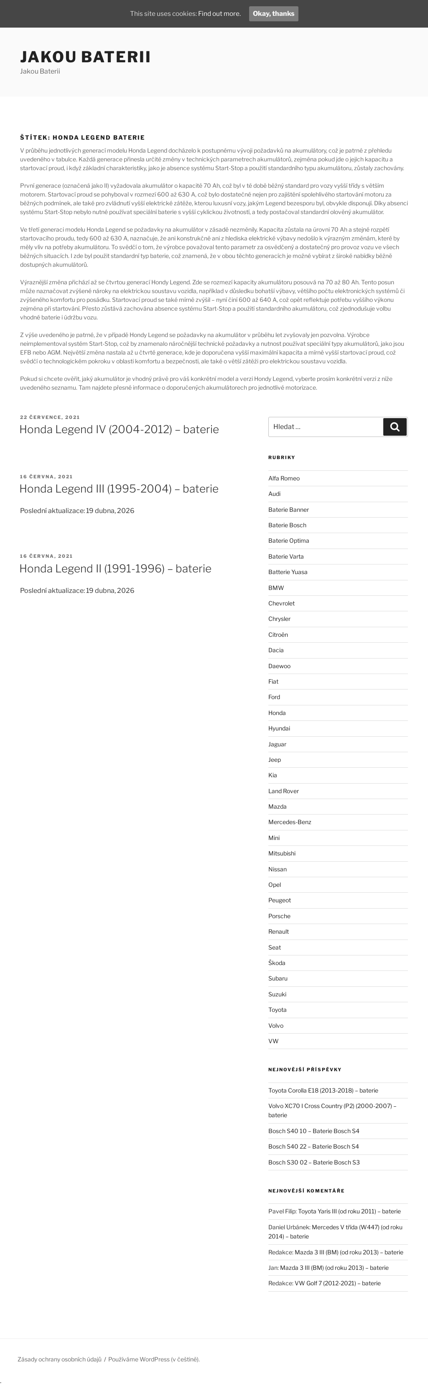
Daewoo (279, 665)
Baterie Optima (288, 540)
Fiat (273, 681)
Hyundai (279, 728)
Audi (274, 493)
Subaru (278, 978)
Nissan (277, 869)
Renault (278, 931)
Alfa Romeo (284, 478)
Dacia (276, 650)
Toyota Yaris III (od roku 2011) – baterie (349, 1211)
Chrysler (279, 618)
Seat (274, 947)
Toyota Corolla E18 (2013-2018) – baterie (323, 1090)
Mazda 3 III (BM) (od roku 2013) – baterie (349, 1252)
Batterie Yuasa (288, 571)
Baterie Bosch (287, 525)
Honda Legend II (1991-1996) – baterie (115, 568)
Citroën (278, 634)
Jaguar (277, 744)
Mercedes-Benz (289, 821)
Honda (277, 712)
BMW (276, 587)
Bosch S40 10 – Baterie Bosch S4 (313, 1130)
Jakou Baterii (85, 57)
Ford (274, 696)
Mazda (277, 806)
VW (273, 1040)
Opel (274, 884)
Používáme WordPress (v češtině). (154, 1359)
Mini (274, 837)
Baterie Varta (286, 556)
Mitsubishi (282, 853)
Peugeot (279, 900)
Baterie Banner (288, 509)
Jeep (274, 759)
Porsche (279, 915)
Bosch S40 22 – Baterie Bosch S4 (313, 1146)
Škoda (276, 962)
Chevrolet (281, 603)
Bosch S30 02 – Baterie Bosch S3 (314, 1162)
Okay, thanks (275, 14)
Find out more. (220, 14)
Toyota (277, 1009)
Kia (272, 775)
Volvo (275, 1025)
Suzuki (277, 994)
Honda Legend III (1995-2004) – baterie (119, 488)
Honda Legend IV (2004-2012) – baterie (119, 429)
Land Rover (283, 790)
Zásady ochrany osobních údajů (60, 1359)
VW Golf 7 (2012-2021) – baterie (338, 1283)
